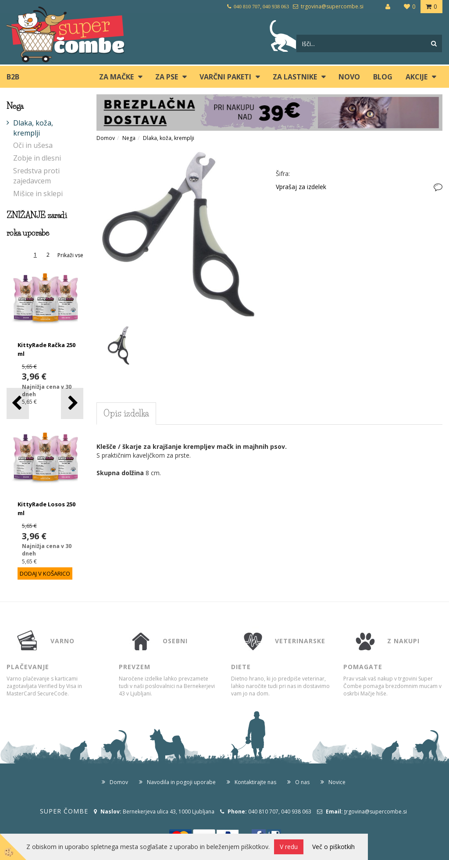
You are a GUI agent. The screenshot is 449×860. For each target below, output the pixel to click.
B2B (13, 77)
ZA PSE (166, 77)
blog (382, 77)
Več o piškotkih (333, 846)
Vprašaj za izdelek (301, 187)
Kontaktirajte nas (255, 782)
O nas (302, 782)
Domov (105, 138)
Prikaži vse (70, 255)
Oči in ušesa (33, 145)
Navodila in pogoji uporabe (181, 782)
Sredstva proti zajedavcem (36, 176)
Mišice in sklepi (38, 193)
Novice (337, 782)
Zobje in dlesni (37, 158)
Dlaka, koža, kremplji (33, 128)
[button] (72, 403)
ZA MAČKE (116, 77)
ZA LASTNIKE (295, 77)
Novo (349, 77)
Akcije (417, 77)
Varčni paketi (225, 77)
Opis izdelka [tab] (126, 413)
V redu (289, 846)
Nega (128, 138)
